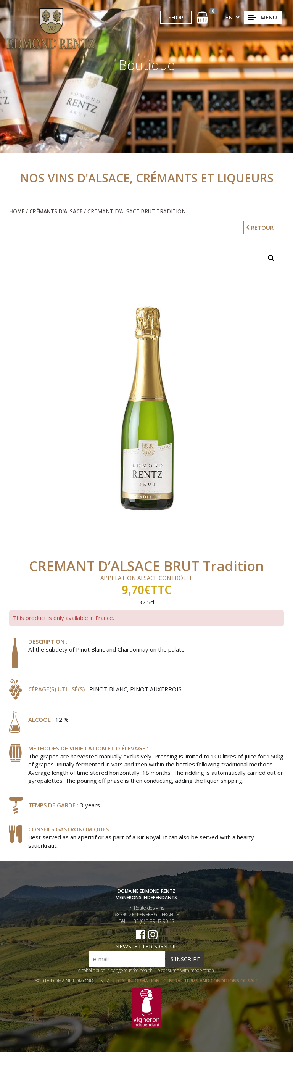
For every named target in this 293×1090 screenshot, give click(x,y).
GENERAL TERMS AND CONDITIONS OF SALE (210, 984)
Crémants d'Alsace (55, 211)
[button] (271, 258)
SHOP (176, 17)
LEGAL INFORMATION (137, 984)
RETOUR (260, 227)
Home (16, 211)
